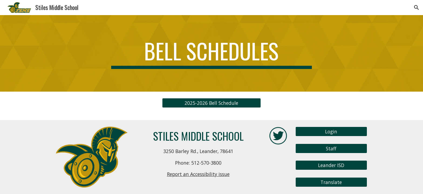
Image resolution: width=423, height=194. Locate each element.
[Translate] (331, 182)
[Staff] (331, 148)
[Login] (331, 131)
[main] (211, 53)
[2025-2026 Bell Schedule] (211, 103)
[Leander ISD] (331, 165)
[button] (416, 7)
